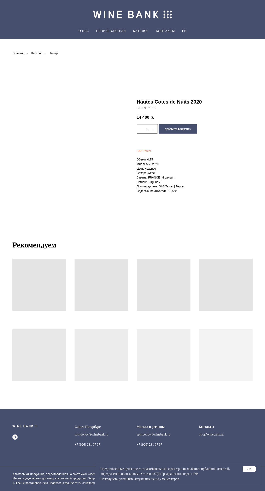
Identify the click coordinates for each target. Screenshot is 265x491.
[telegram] (15, 437)
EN (184, 31)
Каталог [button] (141, 31)
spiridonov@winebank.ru (91, 434)
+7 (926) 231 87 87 (87, 444)
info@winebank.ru (211, 434)
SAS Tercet (144, 151)
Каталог (36, 53)
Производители (111, 31)
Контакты (165, 31)
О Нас (83, 31)
